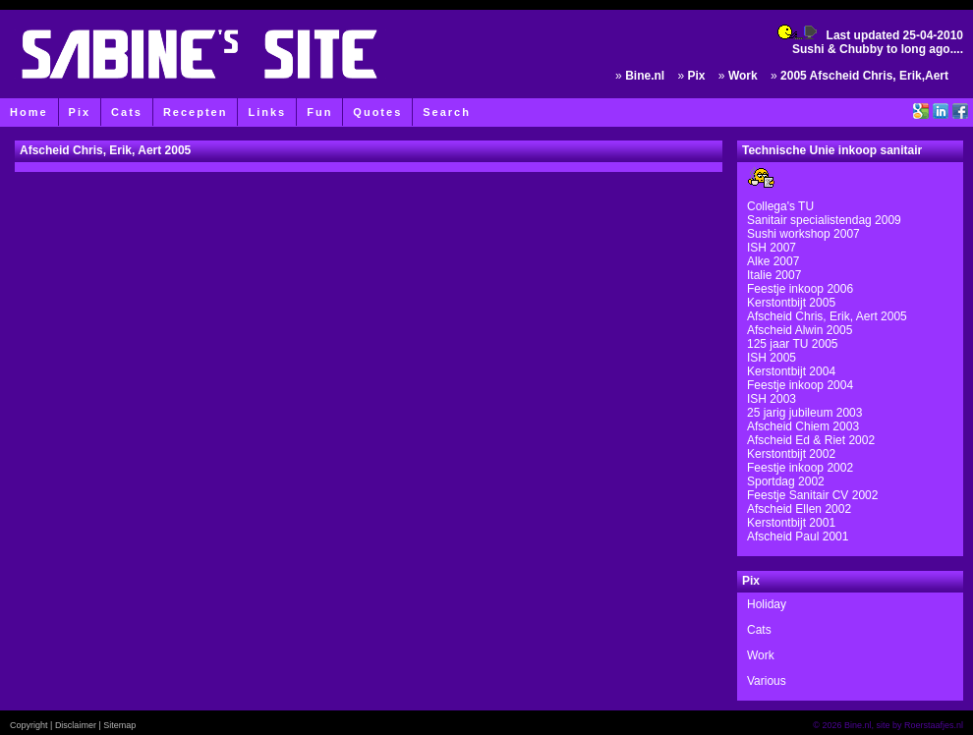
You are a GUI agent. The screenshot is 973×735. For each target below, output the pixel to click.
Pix (80, 112)
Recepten (195, 112)
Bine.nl (644, 76)
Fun (319, 112)
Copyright (29, 725)
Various (766, 681)
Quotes (377, 112)
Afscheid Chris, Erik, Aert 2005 (105, 150)
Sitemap (119, 725)
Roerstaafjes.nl (933, 725)
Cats (127, 112)
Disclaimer (75, 725)
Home (29, 112)
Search (447, 112)
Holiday (766, 604)
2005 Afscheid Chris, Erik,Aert (864, 76)
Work (743, 76)
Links (267, 112)
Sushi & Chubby (838, 49)
